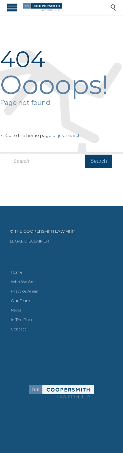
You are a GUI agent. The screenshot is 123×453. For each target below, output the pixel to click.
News (16, 310)
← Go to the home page (25, 135)
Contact (18, 329)
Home (16, 272)
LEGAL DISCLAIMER (29, 241)
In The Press (22, 319)
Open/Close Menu (12, 7)
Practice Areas (24, 291)
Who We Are (22, 281)
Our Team (20, 300)
